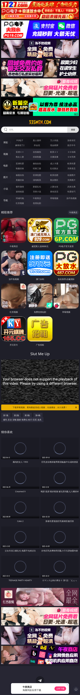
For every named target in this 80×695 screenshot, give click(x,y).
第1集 (5, 415)
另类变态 (71, 168)
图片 (5, 177)
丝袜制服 (37, 156)
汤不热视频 (71, 198)
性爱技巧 (71, 191)
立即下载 (60, 688)
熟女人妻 (20, 156)
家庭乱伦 (37, 186)
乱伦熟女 (54, 168)
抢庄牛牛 (71, 145)
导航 (5, 200)
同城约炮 (20, 198)
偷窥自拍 (20, 175)
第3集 (27, 415)
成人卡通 (54, 163)
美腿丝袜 (20, 180)
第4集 (38, 415)
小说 (5, 188)
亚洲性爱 (20, 163)
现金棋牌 (54, 145)
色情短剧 (37, 203)
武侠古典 (71, 186)
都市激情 (20, 186)
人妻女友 (54, 186)
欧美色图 (54, 175)
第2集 (16, 415)
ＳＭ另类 (71, 156)
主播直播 (54, 156)
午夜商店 (37, 198)
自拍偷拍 (37, 152)
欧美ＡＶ (54, 152)
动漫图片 (71, 175)
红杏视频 (20, 203)
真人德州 (37, 140)
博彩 (5, 142)
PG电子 (19, 140)
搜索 (73, 129)
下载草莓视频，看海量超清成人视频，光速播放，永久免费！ (45, 407)
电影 (5, 165)
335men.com (40, 122)
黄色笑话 (54, 191)
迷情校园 (20, 191)
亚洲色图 (37, 175)
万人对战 (54, 140)
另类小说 (37, 191)
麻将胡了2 (19, 145)
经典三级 (37, 168)
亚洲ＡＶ (20, 152)
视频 (5, 154)
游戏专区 (71, 140)
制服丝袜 (20, 168)
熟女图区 (54, 180)
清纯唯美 (37, 180)
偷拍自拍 (37, 163)
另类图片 (71, 180)
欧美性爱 (71, 163)
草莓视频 (54, 198)
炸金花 (37, 145)
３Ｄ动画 (71, 152)
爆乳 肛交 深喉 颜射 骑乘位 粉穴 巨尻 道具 (22, 419)
